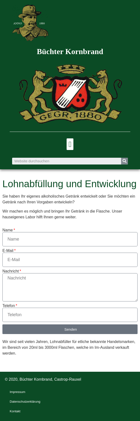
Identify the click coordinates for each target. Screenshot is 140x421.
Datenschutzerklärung (25, 401)
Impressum (17, 392)
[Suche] (124, 161)
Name (7, 230)
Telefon (8, 306)
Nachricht (10, 271)
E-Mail (7, 251)
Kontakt (15, 411)
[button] (70, 144)
